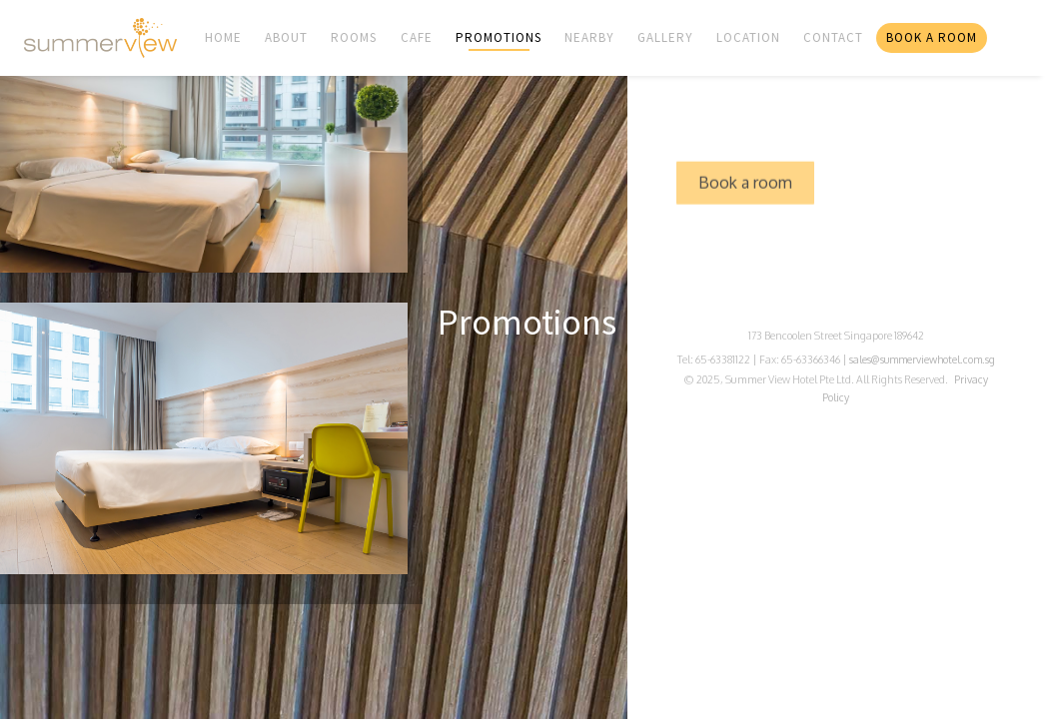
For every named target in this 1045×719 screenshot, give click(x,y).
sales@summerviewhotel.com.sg (922, 359)
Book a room (745, 200)
